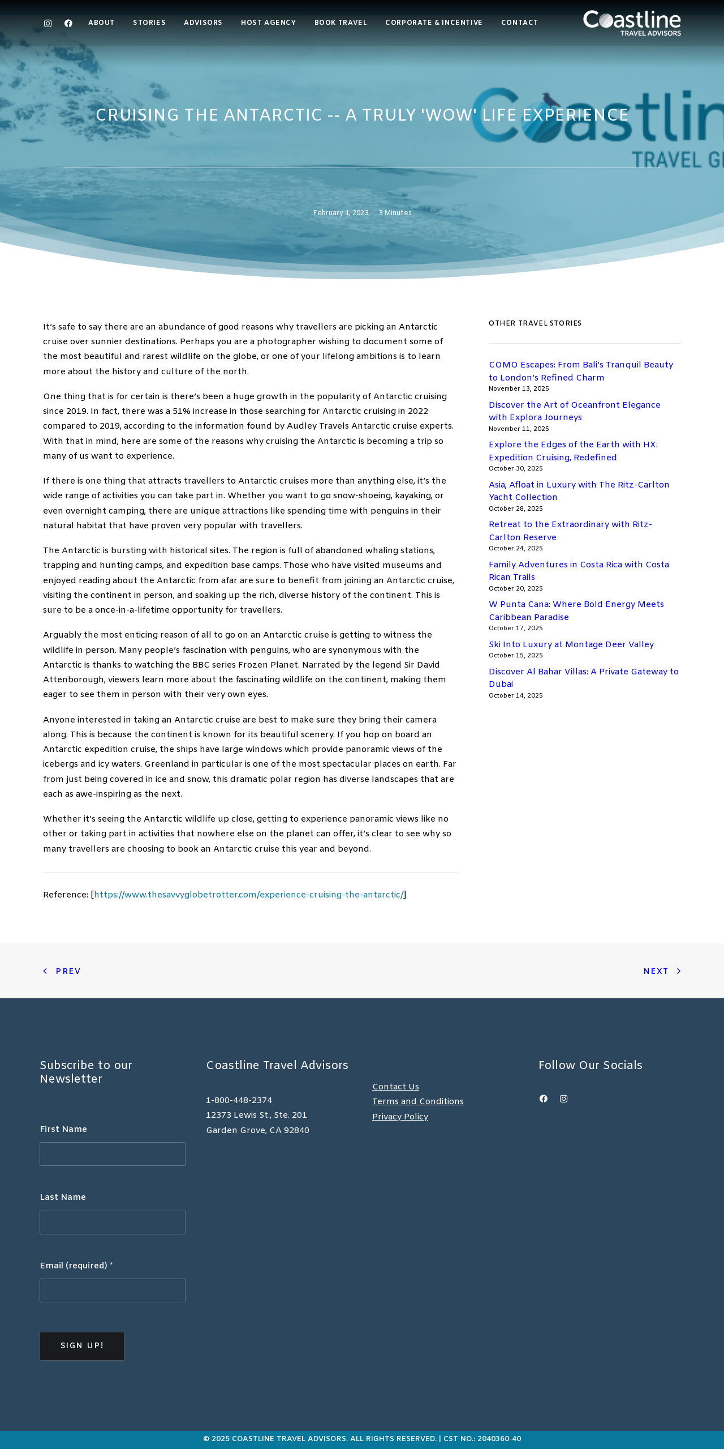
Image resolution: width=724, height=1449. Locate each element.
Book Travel (341, 23)
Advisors (203, 23)
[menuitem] (105, 23)
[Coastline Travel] (632, 23)
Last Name (63, 1197)
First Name (63, 1129)
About (101, 23)
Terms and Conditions (418, 1102)
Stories (149, 23)
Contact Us (395, 1087)
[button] (66, 23)
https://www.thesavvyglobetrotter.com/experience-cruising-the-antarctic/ (248, 895)
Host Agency (268, 23)
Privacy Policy (400, 1117)
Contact (519, 23)
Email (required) (76, 1266)
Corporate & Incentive (434, 23)
